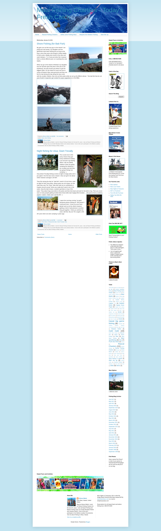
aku (111, 289)
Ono (120, 340)
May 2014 (111, 414)
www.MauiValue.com (102, 499)
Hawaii (120, 319)
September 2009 (113, 451)
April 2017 (111, 403)
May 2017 (111, 401)
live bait (122, 327)
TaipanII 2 (111, 363)
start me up (113, 360)
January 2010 (112, 447)
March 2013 (112, 420)
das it (120, 310)
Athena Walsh (83, 498)
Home (37, 34)
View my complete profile (74, 517)
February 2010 (113, 445)
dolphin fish (112, 312)
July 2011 (111, 428)
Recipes (118, 350)
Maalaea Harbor (116, 329)
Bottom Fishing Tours (114, 298)
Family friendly (121, 313)
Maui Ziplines (114, 184)
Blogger (88, 522)
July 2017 (111, 399)
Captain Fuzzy (118, 301)
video (112, 365)
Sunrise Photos (118, 362)
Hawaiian (120, 323)
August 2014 (112, 410)
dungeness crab (112, 313)
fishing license (112, 317)
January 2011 (112, 435)
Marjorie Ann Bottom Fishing (89, 34)
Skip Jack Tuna (118, 355)
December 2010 (113, 437)
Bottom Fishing (119, 296)
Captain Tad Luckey (119, 307)
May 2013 (111, 418)
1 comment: (60, 220)
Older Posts (99, 234)
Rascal (122, 341)
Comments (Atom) (49, 237)
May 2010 (111, 441)
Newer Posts (40, 234)
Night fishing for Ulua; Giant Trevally (55, 151)
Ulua (66, 221)
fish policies (112, 315)
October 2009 (112, 449)
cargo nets (121, 308)
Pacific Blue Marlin (114, 341)
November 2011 (113, 422)
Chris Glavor (45, 221)
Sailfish (116, 351)
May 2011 (111, 430)
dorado (120, 312)
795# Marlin (111, 287)
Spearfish (111, 356)
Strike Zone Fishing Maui (68, 34)
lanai (43, 138)
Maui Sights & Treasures (117, 189)
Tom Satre (117, 363)
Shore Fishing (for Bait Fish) (51, 43)
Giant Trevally (60, 221)
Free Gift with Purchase (116, 193)
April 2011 (111, 433)
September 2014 (113, 407)
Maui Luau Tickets (115, 186)
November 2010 (113, 439)
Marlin (115, 334)
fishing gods (120, 315)
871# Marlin (118, 287)
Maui (117, 336)
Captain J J (112, 303)
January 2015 (112, 405)
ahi (123, 287)
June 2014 (112, 412)
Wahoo (118, 365)
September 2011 (113, 426)
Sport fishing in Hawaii (115, 358)
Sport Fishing (119, 356)
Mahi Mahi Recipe (113, 333)
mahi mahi (114, 331)
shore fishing (48, 138)
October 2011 (112, 424)
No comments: (60, 136)
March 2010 (112, 443)
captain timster (114, 308)
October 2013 (112, 416)
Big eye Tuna (118, 292)
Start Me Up (104, 34)
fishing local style (52, 221)
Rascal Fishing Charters (49, 34)
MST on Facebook (115, 191)
